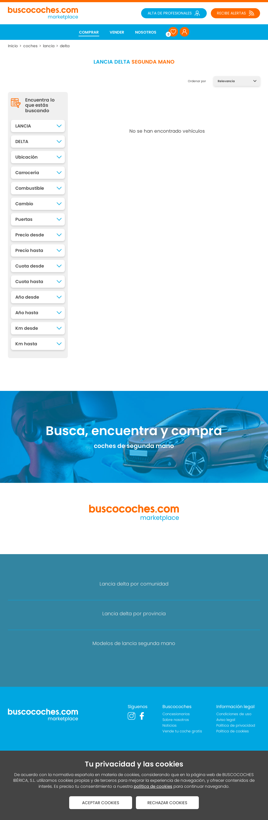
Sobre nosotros (175, 719)
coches (30, 46)
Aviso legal (225, 719)
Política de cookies (232, 731)
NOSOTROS (145, 32)
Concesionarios (176, 714)
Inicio (13, 46)
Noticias (169, 725)
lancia (48, 46)
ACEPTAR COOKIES (100, 803)
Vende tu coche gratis (182, 731)
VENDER (117, 32)
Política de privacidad (235, 725)
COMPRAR (89, 32)
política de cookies (153, 786)
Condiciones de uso (233, 714)
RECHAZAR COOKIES (167, 803)
